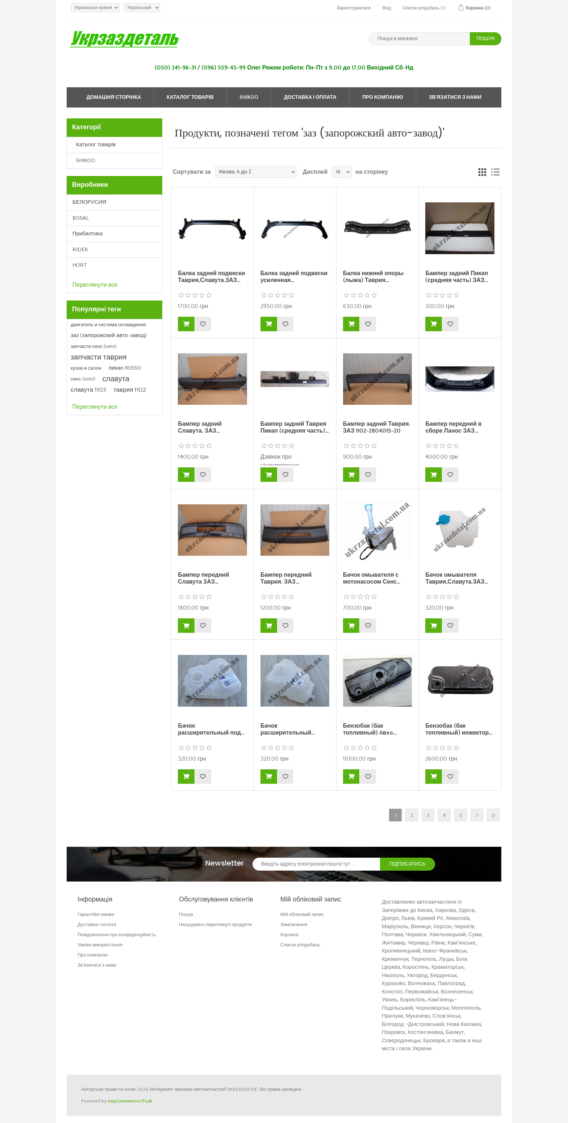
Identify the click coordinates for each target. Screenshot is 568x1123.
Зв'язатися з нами (455, 97)
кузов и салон (86, 368)
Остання (493, 815)
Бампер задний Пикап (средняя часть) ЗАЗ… (456, 276)
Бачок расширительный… (287, 729)
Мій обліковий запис (302, 914)
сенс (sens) (83, 379)
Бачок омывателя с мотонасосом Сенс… (372, 578)
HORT (79, 265)
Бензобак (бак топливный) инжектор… (458, 729)
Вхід (387, 8)
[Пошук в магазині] (419, 38)
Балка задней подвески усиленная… (293, 276)
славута (116, 379)
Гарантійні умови (96, 914)
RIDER (80, 250)
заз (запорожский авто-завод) (109, 335)
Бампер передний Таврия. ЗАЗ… (286, 578)
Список (495, 172)
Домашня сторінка (114, 97)
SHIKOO (248, 97)
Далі (477, 815)
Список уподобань (300, 944)
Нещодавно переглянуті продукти (215, 924)
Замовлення (293, 924)
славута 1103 (88, 390)
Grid (482, 172)
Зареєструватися (354, 8)
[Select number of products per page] (341, 172)
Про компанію (382, 97)
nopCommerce (123, 1100)
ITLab (147, 1100)
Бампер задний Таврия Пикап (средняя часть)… (294, 427)
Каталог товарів (190, 97)
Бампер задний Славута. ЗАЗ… (200, 427)
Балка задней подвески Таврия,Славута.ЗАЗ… (211, 276)
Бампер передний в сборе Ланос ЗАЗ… (453, 427)
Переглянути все (94, 285)
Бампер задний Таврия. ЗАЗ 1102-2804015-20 (376, 427)
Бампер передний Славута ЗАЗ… (203, 578)
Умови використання (100, 944)
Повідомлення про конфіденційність (117, 934)
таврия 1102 (129, 390)
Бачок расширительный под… (211, 729)
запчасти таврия (99, 357)
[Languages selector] (142, 7)
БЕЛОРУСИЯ (89, 202)
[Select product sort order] (255, 172)
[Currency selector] (95, 7)
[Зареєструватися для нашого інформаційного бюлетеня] (316, 864)
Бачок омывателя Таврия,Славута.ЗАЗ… (456, 578)
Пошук (186, 914)
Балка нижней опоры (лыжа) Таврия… (373, 276)
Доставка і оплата (310, 97)
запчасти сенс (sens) (94, 346)
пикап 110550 (125, 368)
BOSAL (80, 218)
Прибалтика (87, 234)
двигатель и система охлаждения (108, 325)
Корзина (289, 934)
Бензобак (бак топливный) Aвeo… (370, 729)
